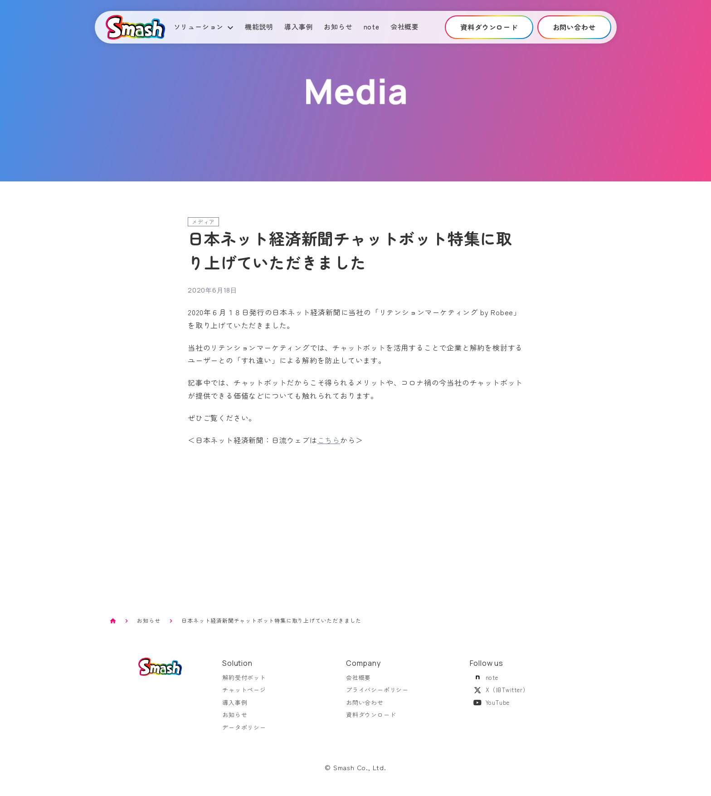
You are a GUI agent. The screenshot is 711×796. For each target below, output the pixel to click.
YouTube (490, 707)
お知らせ (338, 26)
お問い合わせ (365, 707)
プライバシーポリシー (377, 695)
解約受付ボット (244, 682)
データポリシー (244, 732)
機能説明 (259, 26)
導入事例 (298, 26)
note (372, 26)
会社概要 (404, 26)
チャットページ (244, 695)
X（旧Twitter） (499, 695)
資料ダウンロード (371, 720)
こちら (328, 440)
